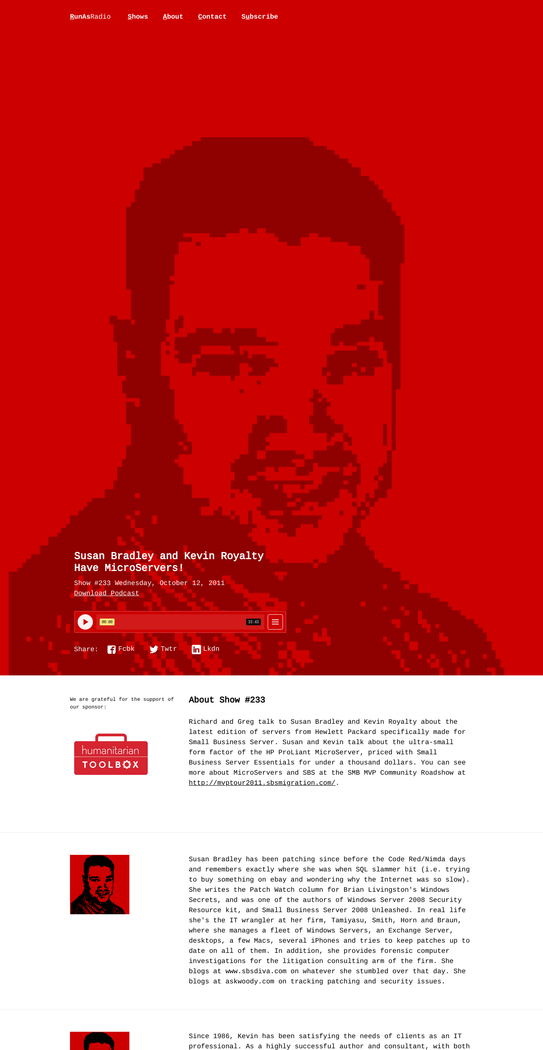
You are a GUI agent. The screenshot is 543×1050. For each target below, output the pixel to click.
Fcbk (126, 649)
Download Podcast (107, 594)
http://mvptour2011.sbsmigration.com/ (262, 783)
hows (138, 17)
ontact (212, 17)
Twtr (169, 649)
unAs (90, 17)
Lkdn (211, 649)
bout (173, 17)
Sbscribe (259, 17)
